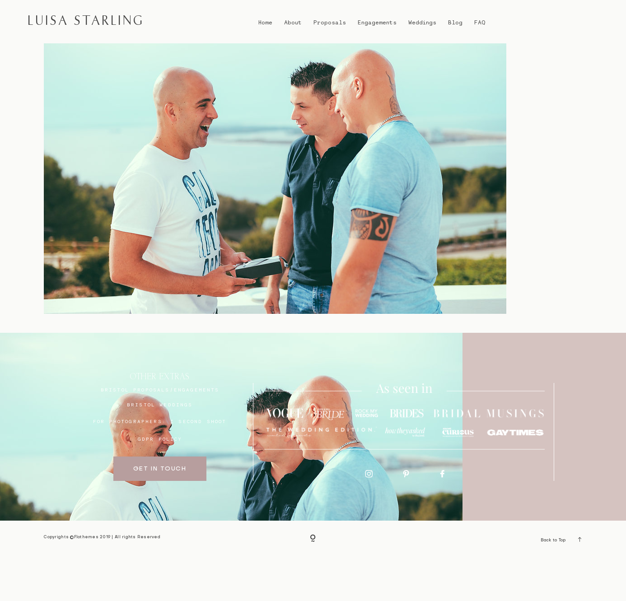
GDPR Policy (160, 482)
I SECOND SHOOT (198, 464)
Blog (455, 22)
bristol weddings (160, 448)
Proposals (329, 22)
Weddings (422, 22)
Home (265, 22)
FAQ (479, 22)
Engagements (377, 22)
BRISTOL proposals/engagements (160, 433)
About (293, 22)
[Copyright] (313, 582)
